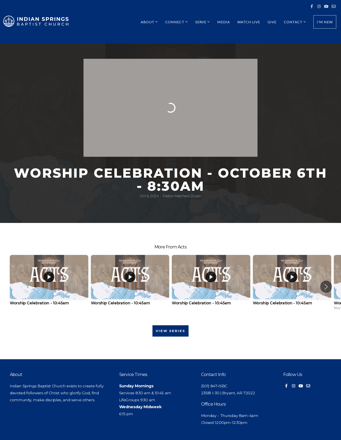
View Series (170, 331)
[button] (326, 287)
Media (223, 22)
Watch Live (248, 22)
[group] (49, 284)
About (149, 22)
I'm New (325, 22)
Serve (202, 22)
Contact (295, 22)
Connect (176, 22)
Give (271, 22)
